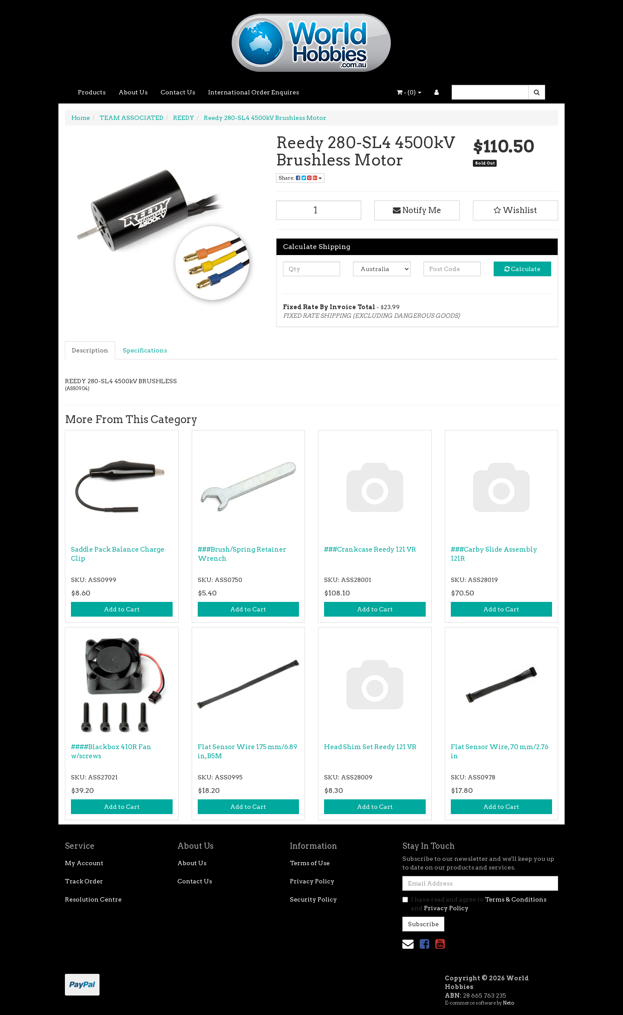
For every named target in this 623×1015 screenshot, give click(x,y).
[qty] (311, 269)
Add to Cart (122, 609)
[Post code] (452, 269)
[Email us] (408, 943)
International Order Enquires (253, 92)
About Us (133, 92)
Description (90, 350)
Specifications (145, 350)
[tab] (90, 350)
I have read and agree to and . (474, 904)
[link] (424, 943)
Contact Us (178, 92)
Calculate (522, 268)
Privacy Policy (312, 881)
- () (409, 92)
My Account (84, 863)
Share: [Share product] (300, 178)
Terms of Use (310, 863)
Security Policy (313, 899)
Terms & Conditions (515, 899)
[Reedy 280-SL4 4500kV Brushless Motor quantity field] (319, 210)
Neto (508, 1003)
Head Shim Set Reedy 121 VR (370, 747)
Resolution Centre (93, 899)
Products (92, 92)
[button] (516, 210)
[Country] (382, 269)
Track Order (84, 881)
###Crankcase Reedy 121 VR (370, 549)
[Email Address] (480, 883)
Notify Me (417, 210)
